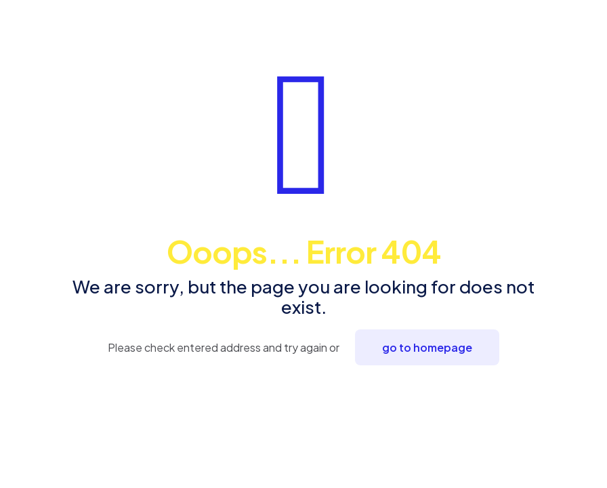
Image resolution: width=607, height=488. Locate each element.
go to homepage (427, 347)
